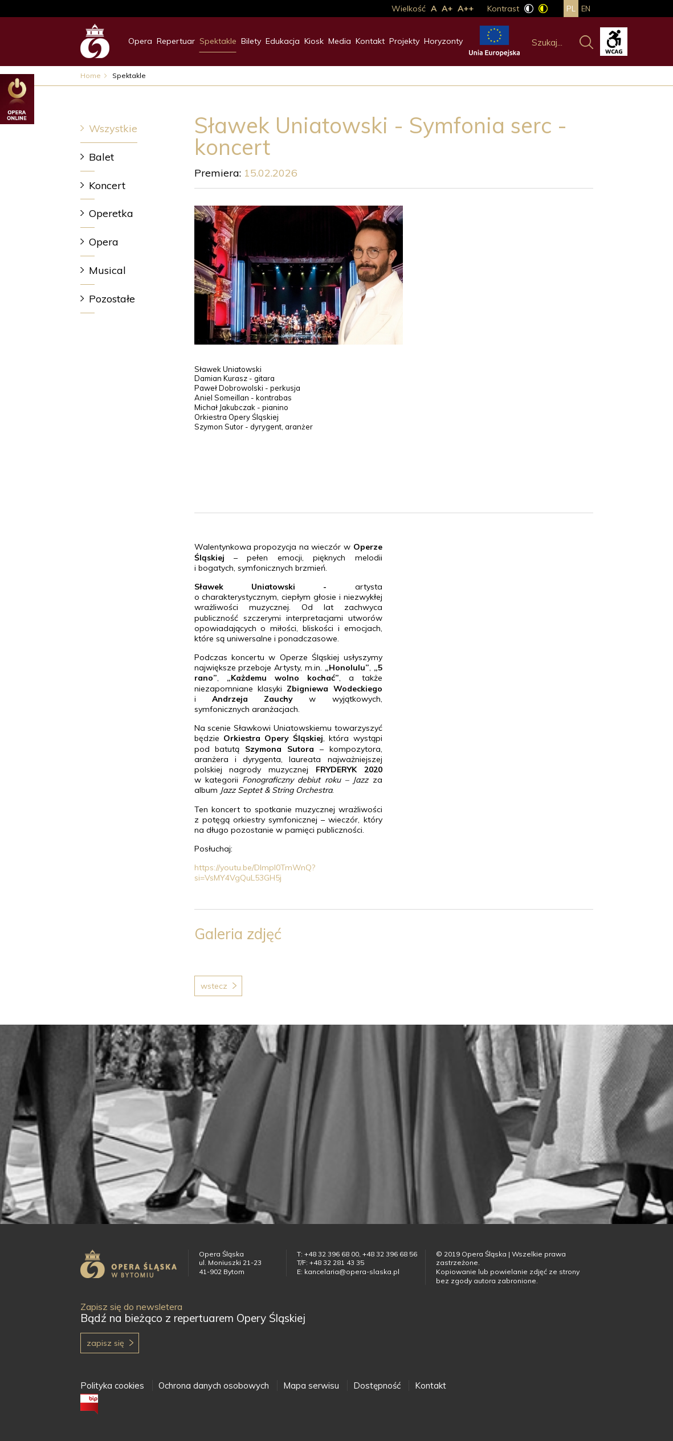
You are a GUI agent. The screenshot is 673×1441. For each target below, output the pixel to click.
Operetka (111, 213)
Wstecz (214, 986)
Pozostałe (112, 298)
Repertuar (176, 41)
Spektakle (217, 41)
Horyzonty (443, 41)
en (585, 8)
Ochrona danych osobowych (213, 1385)
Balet (101, 156)
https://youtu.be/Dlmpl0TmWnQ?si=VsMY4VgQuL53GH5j (254, 872)
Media (339, 41)
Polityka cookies (112, 1385)
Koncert (107, 185)
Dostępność (377, 1385)
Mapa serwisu (311, 1385)
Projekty (404, 41)
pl (571, 8)
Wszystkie (113, 128)
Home (90, 75)
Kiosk (314, 41)
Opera (140, 41)
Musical (107, 270)
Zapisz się (105, 1343)
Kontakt (370, 41)
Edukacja (283, 41)
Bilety (251, 41)
